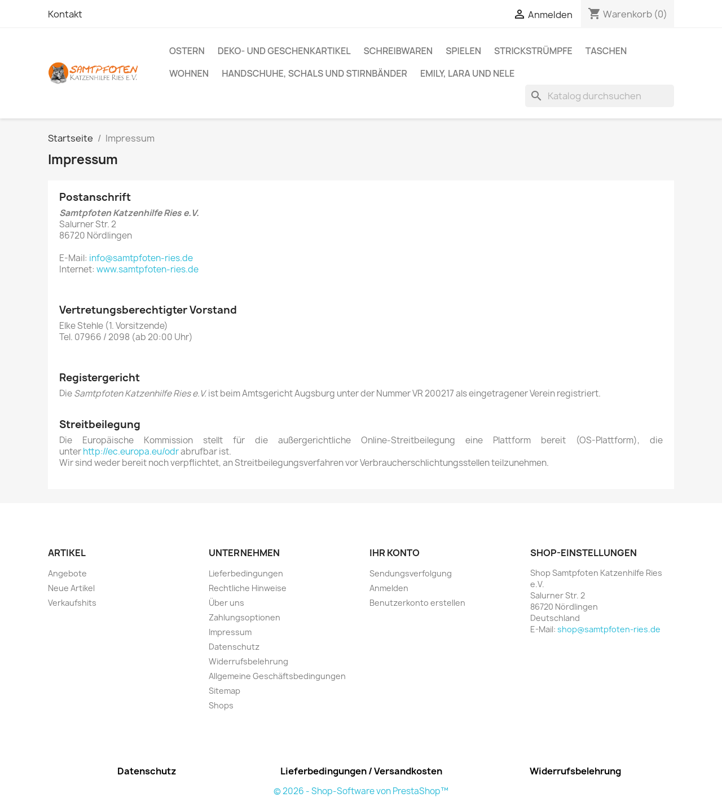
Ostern (187, 51)
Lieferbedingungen (246, 573)
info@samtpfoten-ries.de (141, 258)
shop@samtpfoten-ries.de (609, 629)
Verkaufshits (72, 602)
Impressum (230, 632)
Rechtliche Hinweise (248, 588)
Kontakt (65, 14)
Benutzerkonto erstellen (417, 602)
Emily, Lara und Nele (467, 73)
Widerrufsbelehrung (248, 661)
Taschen (606, 51)
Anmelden (388, 588)
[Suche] (599, 96)
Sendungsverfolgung (410, 573)
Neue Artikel (71, 588)
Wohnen (189, 73)
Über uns (226, 602)
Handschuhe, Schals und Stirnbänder (314, 73)
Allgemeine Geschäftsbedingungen (277, 676)
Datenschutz (234, 646)
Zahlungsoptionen (244, 617)
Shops (221, 705)
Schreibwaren (398, 51)
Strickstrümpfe (533, 51)
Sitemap (224, 690)
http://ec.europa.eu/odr (131, 451)
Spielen (463, 51)
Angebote (67, 573)
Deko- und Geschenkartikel (284, 51)
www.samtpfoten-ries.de (147, 269)
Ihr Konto (394, 553)
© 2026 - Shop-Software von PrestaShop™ (361, 791)
